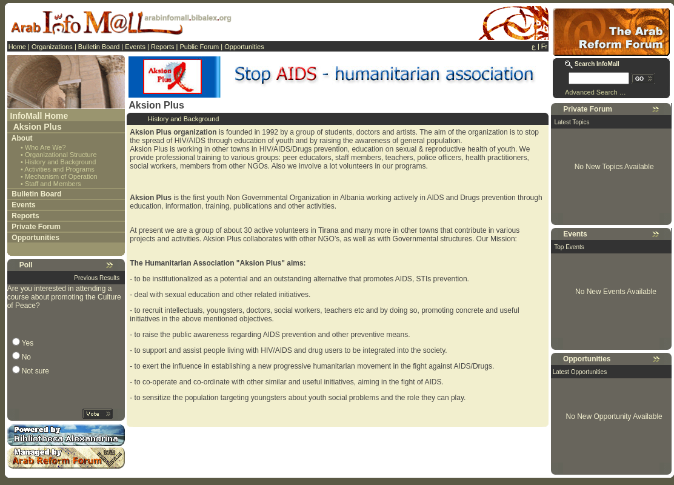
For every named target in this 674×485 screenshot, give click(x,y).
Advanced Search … (595, 92)
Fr (544, 46)
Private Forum (36, 226)
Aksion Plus (37, 127)
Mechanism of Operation (61, 176)
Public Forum (199, 46)
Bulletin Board (99, 46)
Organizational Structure (61, 154)
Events (135, 46)
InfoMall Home (39, 116)
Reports (163, 46)
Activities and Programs (59, 169)
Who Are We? (45, 147)
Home (17, 46)
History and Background (60, 162)
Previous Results (96, 278)
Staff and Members (53, 183)
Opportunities (244, 46)
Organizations (52, 46)
